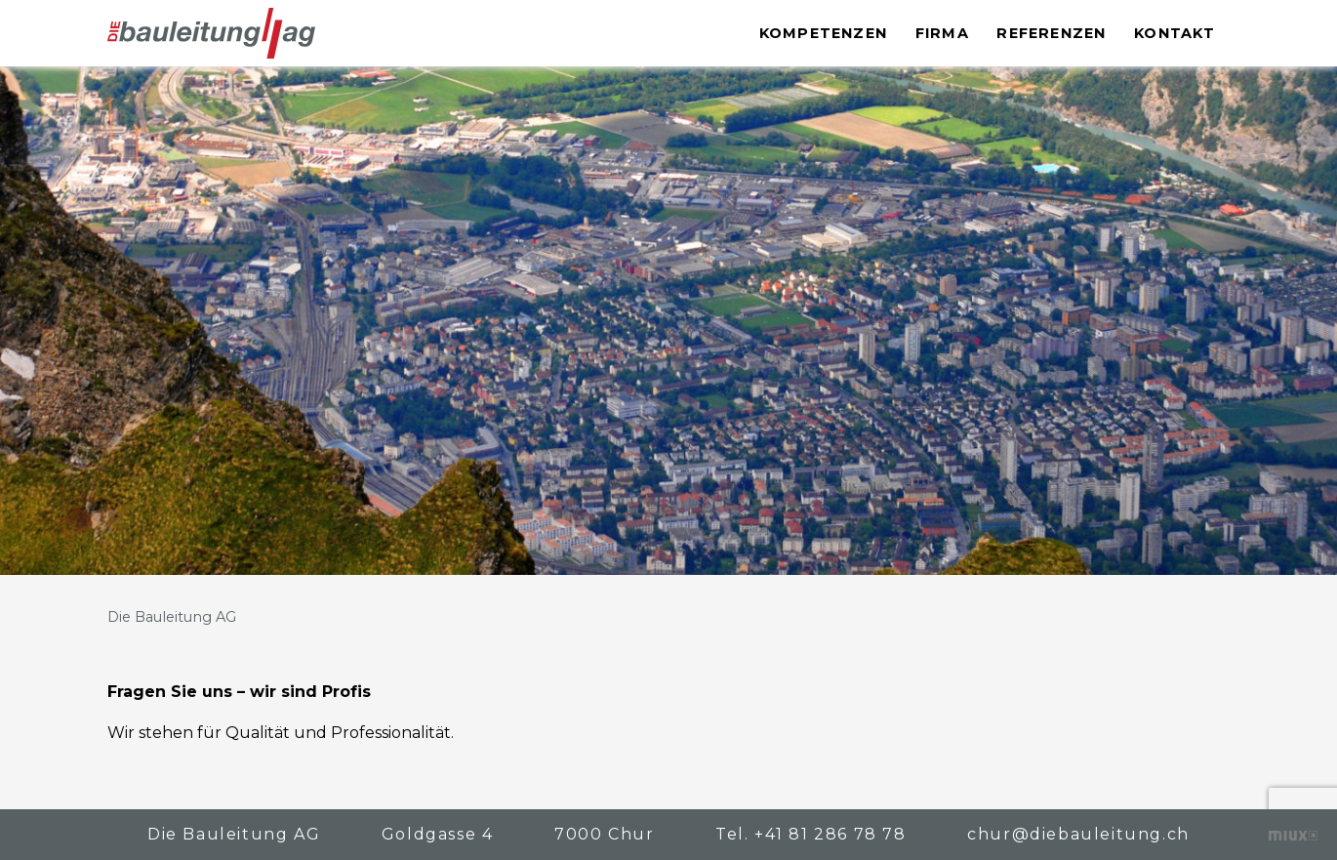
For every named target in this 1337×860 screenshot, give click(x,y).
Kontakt (1174, 33)
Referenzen (1051, 33)
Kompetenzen (823, 33)
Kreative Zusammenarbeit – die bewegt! (1293, 835)
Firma (942, 33)
